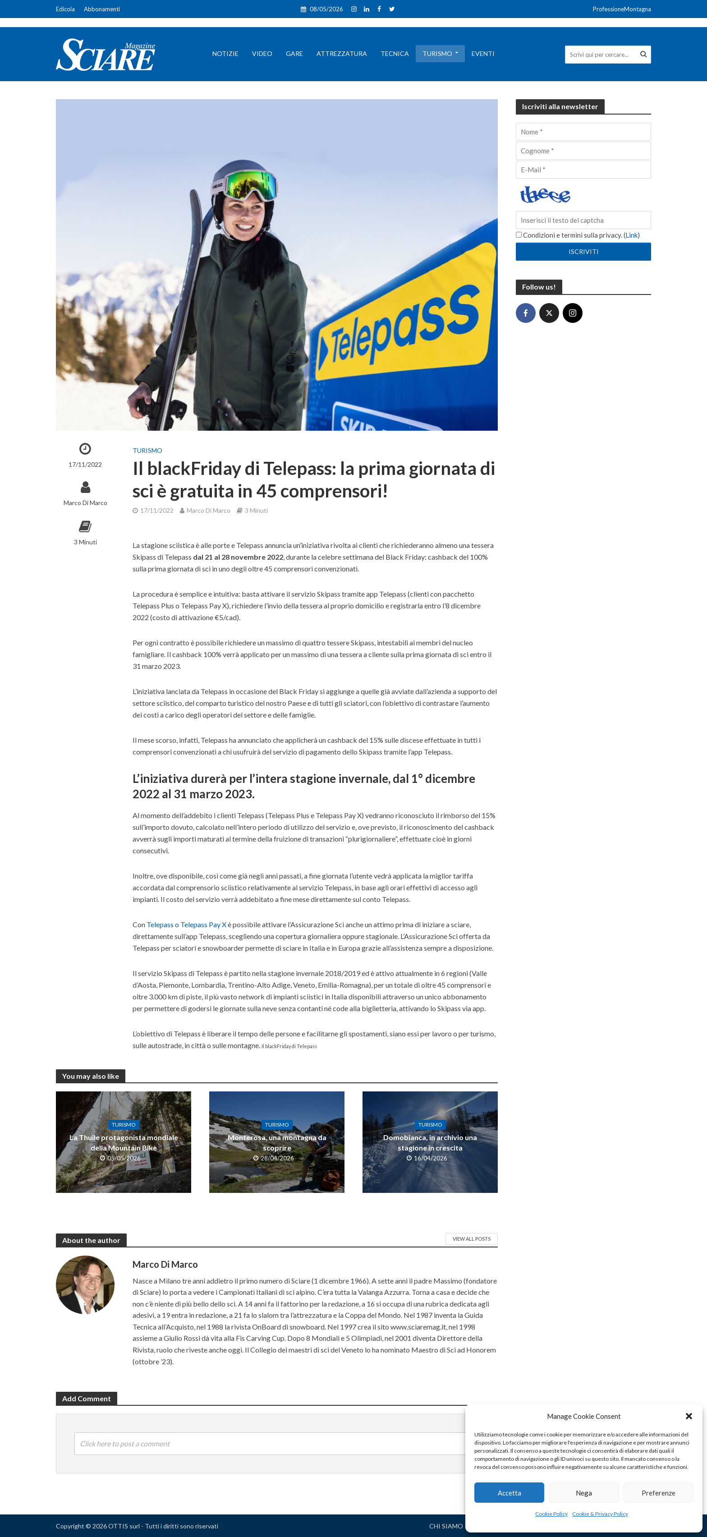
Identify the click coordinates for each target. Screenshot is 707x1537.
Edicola (65, 9)
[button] (688, 1416)
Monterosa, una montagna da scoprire (277, 1142)
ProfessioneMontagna (622, 9)
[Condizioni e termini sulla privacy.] (519, 235)
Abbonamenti (102, 9)
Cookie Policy (551, 1513)
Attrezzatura (342, 53)
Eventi (483, 53)
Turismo (437, 53)
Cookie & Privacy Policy (600, 1513)
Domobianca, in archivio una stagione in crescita (430, 1142)
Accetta (509, 1493)
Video (262, 53)
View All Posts (472, 1239)
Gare (294, 53)
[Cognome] (583, 151)
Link (631, 235)
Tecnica (395, 53)
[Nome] (583, 132)
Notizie (225, 53)
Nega (584, 1493)
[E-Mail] (583, 170)
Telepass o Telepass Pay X (186, 924)
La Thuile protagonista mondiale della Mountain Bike (123, 1142)
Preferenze (658, 1493)
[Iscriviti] (583, 252)
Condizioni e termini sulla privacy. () (578, 235)
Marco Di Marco (85, 502)
